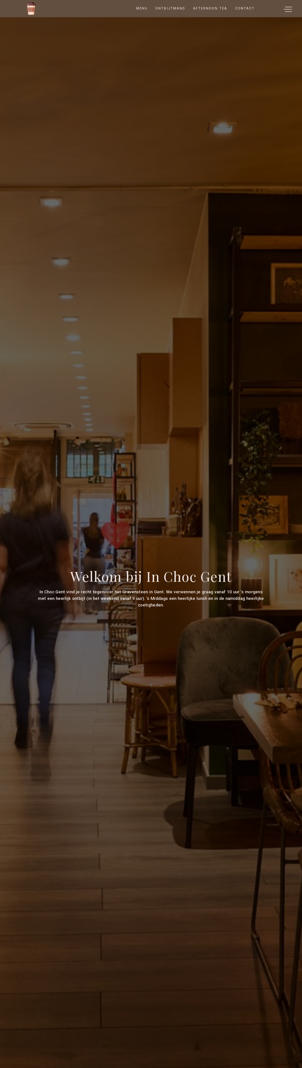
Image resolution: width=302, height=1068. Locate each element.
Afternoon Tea (210, 8)
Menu (142, 8)
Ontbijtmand (170, 8)
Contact (244, 8)
